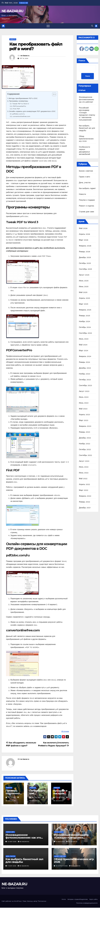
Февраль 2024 (85, 356)
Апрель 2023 (84, 414)
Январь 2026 (84, 252)
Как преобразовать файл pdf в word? (35, 46)
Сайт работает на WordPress (12, 901)
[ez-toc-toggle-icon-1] (53, 94)
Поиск (81, 60)
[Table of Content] (54, 94)
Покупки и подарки (87, 200)
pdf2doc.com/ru (18, 114)
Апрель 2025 (84, 298)
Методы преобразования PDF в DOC (23, 98)
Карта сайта (93, 899)
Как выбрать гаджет (87, 188)
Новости (13, 39)
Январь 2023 (84, 432)
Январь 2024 (84, 362)
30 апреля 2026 (62, 866)
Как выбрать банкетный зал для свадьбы (87, 128)
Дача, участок (85, 182)
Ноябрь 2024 (84, 321)
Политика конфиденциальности (86, 903)
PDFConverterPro (19, 106)
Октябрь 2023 (85, 380)
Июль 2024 (83, 339)
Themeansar (42, 901)
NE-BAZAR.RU (12, 11)
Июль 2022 (83, 467)
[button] (92, 26)
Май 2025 (83, 292)
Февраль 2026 (85, 246)
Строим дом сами (86, 212)
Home (64, 899)
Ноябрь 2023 (84, 374)
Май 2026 (83, 228)
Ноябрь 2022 (84, 444)
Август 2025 (84, 275)
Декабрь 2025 (85, 257)
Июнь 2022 (83, 473)
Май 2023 (83, 409)
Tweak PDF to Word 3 (20, 104)
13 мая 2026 (12, 841)
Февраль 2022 (85, 496)
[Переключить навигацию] (48, 26)
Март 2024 (83, 350)
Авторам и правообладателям (78, 899)
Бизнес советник (86, 171)
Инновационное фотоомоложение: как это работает (86, 99)
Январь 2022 (84, 502)
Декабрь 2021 (85, 508)
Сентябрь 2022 (85, 455)
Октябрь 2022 (85, 449)
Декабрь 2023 (85, 368)
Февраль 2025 (85, 310)
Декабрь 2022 (85, 438)
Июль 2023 (83, 397)
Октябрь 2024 (85, 327)
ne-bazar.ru (24, 56)
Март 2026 (83, 240)
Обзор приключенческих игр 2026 (86, 138)
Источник (65, 731)
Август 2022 (84, 461)
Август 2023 (84, 391)
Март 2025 (83, 304)
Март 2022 (83, 490)
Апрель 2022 (84, 484)
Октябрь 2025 (85, 263)
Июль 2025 (83, 281)
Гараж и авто (84, 177)
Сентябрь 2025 (85, 269)
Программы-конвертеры (18, 101)
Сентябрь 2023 (85, 385)
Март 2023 (83, 420)
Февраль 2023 (85, 426)
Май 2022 (83, 479)
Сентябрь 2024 (85, 333)
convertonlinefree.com (21, 116)
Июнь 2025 (83, 286)
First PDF (16, 109)
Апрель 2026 (84, 234)
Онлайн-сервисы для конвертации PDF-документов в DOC (32, 111)
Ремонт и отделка (86, 206)
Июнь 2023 (83, 403)
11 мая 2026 (12, 866)
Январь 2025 (84, 316)
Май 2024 (83, 345)
